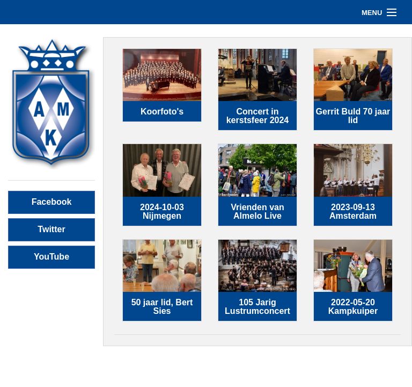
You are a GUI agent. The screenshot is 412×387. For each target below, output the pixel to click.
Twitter (51, 229)
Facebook (52, 201)
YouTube (51, 256)
